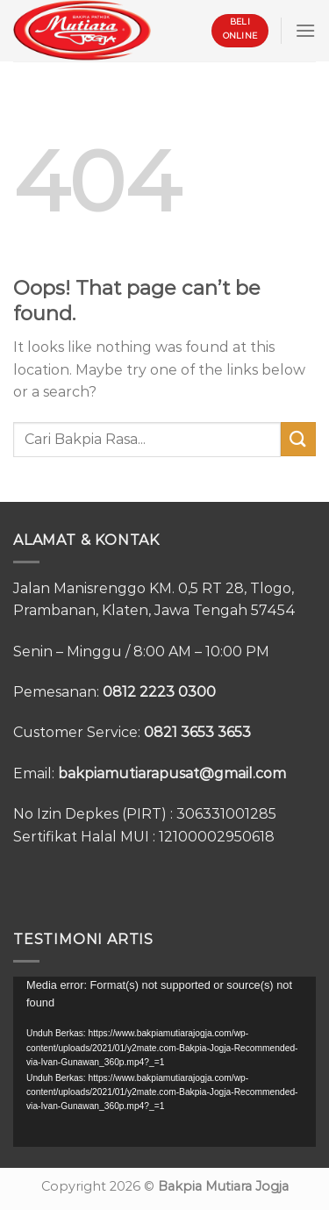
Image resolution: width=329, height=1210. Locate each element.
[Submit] (298, 439)
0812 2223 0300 (159, 692)
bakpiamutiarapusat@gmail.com (172, 773)
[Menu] (305, 30)
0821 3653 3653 (197, 732)
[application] (164, 1062)
